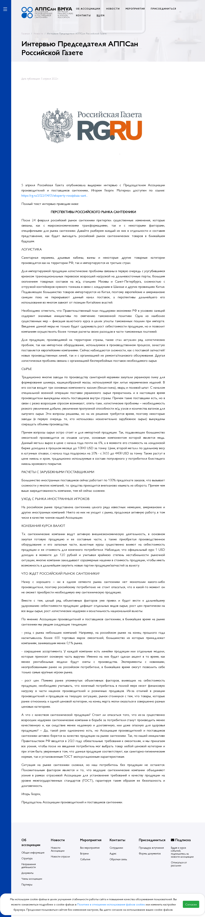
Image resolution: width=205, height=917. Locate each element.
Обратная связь (118, 859)
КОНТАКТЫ (83, 15)
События (85, 859)
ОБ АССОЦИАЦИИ (88, 8)
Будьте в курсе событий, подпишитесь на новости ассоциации (182, 852)
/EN (101, 15)
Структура (27, 858)
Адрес (113, 853)
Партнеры (26, 884)
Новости (38, 33)
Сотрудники (116, 847)
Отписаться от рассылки (179, 864)
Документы (27, 872)
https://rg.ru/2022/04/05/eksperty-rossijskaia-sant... (54, 195)
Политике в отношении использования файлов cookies (111, 904)
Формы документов (150, 853)
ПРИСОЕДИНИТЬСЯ (163, 8)
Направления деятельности (28, 865)
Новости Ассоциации (57, 849)
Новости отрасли (60, 856)
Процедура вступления (151, 847)
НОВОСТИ (113, 8)
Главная (25, 33)
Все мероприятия (90, 847)
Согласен (191, 904)
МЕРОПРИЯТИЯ (135, 8)
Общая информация (32, 852)
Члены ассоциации (31, 878)
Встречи (84, 853)
